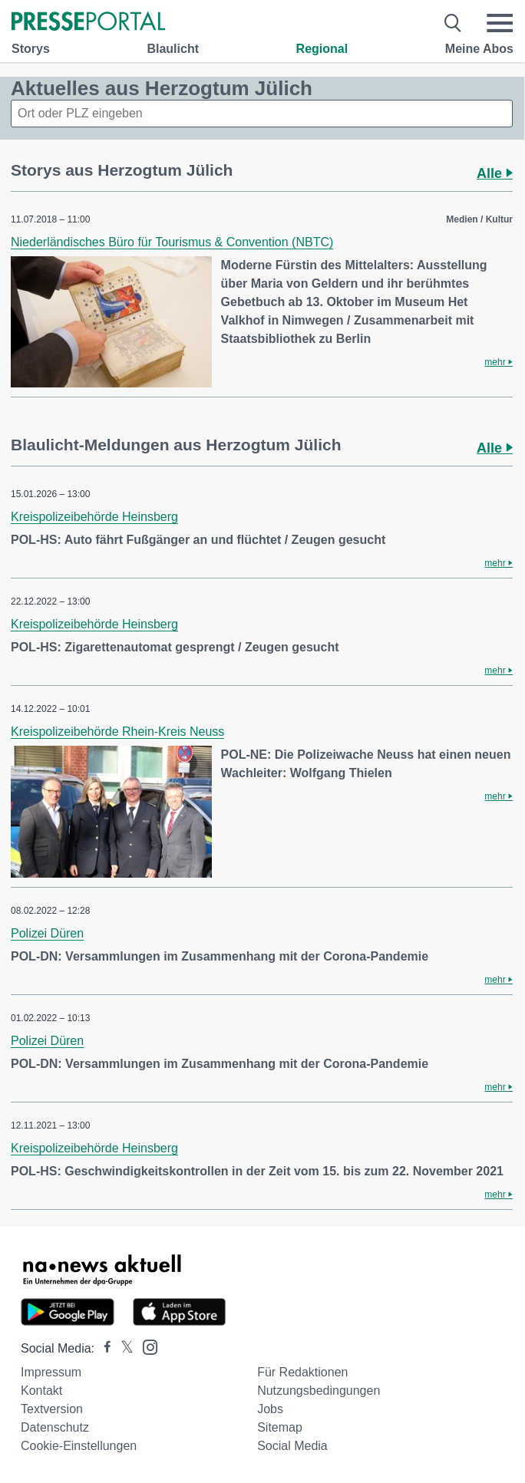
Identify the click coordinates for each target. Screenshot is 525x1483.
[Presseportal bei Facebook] (102, 1348)
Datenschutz (55, 1427)
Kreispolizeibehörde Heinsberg (94, 516)
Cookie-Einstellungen (79, 1445)
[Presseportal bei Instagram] (145, 1346)
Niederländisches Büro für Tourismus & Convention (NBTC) (172, 242)
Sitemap (279, 1427)
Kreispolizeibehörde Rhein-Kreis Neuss (117, 731)
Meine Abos (479, 48)
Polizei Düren (47, 933)
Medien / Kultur (479, 219)
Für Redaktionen (302, 1372)
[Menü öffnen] (499, 23)
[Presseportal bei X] (122, 1348)
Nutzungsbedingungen (318, 1390)
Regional (322, 48)
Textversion (52, 1408)
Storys (31, 48)
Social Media (292, 1445)
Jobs (270, 1408)
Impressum (51, 1372)
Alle (495, 173)
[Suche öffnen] (453, 23)
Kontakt (41, 1390)
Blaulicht (173, 48)
